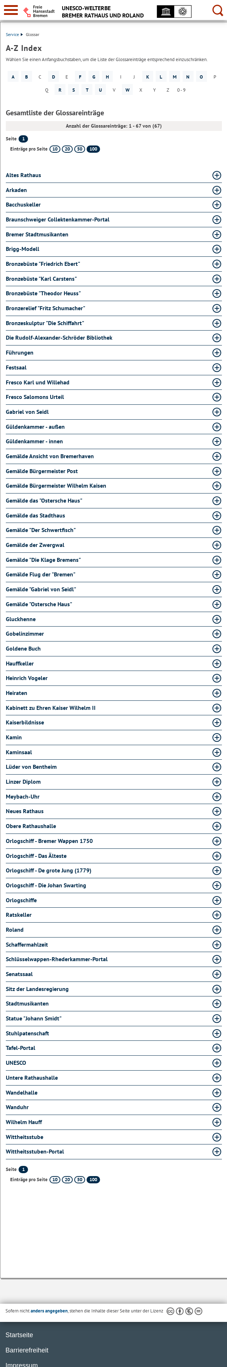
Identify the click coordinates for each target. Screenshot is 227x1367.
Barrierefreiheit (26, 1350)
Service (14, 34)
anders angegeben (49, 1311)
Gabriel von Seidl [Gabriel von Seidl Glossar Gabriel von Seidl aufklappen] (27, 411)
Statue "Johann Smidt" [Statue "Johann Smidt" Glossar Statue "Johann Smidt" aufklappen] (33, 1018)
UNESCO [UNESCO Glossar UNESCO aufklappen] (16, 1062)
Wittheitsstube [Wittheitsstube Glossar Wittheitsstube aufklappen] (24, 1136)
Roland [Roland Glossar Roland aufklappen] (15, 929)
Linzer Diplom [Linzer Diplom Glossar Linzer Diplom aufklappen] (23, 781)
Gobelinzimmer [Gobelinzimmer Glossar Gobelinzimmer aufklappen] (25, 633)
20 (67, 149)
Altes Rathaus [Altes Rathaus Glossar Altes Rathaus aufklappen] (23, 175)
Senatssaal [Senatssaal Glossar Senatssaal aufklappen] (19, 974)
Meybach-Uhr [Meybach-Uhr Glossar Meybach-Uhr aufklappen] (23, 796)
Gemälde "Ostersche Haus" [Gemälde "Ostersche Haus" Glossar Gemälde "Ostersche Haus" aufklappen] (39, 604)
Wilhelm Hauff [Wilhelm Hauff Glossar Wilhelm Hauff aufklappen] (24, 1122)
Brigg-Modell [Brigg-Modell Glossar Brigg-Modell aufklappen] (22, 248)
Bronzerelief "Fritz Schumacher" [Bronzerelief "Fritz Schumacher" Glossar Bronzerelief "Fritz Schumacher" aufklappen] (45, 308)
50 (79, 149)
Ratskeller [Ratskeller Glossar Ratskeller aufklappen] (19, 914)
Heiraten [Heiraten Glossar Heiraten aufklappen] (16, 692)
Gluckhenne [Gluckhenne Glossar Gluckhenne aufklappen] (21, 619)
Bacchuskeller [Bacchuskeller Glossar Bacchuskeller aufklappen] (23, 204)
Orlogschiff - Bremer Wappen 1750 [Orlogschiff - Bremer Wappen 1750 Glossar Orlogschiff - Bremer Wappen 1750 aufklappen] (49, 840)
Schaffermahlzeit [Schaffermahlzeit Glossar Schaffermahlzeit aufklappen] (27, 944)
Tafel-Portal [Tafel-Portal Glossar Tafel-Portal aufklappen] (20, 1047)
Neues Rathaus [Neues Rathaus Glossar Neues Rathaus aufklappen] (25, 811)
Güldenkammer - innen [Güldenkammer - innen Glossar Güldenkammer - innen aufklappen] (34, 441)
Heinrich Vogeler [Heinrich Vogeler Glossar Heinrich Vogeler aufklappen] (27, 677)
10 (54, 149)
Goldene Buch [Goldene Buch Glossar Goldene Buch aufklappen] (23, 648)
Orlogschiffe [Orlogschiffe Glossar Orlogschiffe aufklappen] (21, 900)
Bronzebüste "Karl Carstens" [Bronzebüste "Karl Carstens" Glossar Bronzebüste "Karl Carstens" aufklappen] (41, 278)
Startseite (19, 1335)
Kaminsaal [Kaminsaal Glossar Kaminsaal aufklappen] (19, 752)
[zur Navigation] (11, 10)
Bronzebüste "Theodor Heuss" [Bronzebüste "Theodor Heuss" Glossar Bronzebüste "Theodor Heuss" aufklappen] (43, 293)
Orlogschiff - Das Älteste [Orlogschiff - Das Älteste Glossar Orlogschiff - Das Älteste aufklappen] (36, 855)
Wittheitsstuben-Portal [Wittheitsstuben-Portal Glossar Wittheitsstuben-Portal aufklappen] (35, 1151)
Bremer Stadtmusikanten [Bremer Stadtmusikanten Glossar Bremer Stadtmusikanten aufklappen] (37, 234)
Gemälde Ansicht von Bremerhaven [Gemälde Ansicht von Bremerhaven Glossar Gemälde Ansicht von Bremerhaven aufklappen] (50, 456)
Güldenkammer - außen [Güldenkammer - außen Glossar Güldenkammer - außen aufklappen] (35, 426)
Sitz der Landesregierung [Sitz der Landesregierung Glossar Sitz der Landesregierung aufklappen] (37, 988)
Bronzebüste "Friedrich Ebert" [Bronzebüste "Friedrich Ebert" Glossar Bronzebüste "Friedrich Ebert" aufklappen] (43, 263)
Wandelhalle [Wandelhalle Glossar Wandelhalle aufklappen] (21, 1092)
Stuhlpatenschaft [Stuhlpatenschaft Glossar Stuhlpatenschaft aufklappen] (27, 1033)
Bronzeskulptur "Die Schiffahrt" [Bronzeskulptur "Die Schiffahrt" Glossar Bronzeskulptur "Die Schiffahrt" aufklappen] (45, 323)
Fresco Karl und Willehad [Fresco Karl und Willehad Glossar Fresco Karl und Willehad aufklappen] (37, 382)
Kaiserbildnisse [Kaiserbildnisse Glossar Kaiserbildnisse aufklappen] (25, 722)
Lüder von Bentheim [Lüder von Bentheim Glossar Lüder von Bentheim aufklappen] (31, 766)
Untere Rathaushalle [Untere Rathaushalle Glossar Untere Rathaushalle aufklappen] (32, 1077)
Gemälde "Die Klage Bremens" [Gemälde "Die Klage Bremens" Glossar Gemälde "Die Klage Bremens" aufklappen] (43, 559)
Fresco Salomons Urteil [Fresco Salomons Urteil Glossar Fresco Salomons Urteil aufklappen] (35, 396)
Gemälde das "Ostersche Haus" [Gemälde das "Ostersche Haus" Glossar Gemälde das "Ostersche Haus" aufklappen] (44, 500)
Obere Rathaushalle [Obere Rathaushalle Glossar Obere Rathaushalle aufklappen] (31, 826)
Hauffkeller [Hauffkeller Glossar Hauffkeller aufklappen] (20, 663)
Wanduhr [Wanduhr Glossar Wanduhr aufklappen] (17, 1107)
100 (93, 149)
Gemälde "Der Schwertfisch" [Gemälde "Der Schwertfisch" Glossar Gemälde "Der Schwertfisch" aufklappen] (41, 529)
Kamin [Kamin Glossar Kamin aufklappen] (14, 737)
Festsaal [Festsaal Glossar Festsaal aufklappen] (16, 367)
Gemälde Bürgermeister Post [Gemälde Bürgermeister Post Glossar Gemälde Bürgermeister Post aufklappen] (42, 471)
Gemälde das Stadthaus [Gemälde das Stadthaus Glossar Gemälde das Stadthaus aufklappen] (35, 515)
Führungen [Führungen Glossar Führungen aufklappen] (19, 352)
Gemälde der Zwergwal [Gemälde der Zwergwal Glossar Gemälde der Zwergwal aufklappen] (35, 544)
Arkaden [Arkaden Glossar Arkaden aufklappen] (16, 189)
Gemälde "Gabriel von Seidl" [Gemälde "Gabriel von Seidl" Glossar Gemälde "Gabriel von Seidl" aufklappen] (41, 589)
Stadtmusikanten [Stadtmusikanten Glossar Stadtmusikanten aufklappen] (27, 1003)
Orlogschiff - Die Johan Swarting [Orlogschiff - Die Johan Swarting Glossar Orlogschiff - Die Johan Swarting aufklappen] (46, 885)
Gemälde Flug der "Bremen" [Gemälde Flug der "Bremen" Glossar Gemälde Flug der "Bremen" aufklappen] (40, 574)
